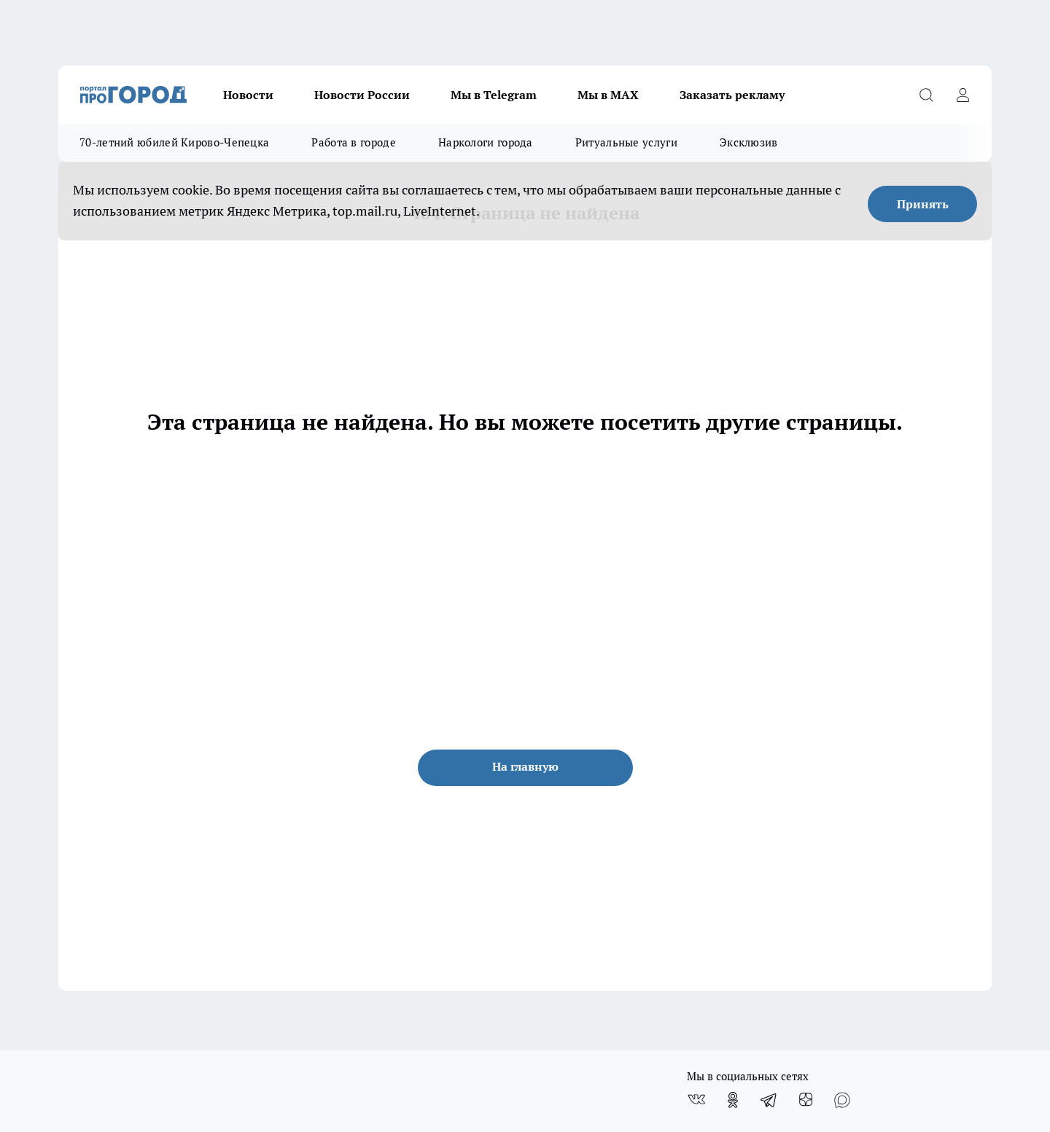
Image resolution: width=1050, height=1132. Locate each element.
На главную (525, 766)
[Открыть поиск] (926, 94)
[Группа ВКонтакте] (696, 1100)
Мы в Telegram (494, 94)
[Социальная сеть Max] (842, 1100)
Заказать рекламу (732, 94)
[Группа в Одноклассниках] (733, 1100)
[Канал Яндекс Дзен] (806, 1100)
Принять (923, 204)
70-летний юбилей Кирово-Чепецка (174, 142)
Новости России (362, 94)
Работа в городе (353, 142)
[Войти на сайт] (962, 94)
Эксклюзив (749, 142)
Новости (248, 94)
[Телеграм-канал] (769, 1100)
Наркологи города (485, 142)
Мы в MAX (608, 94)
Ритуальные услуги (626, 142)
